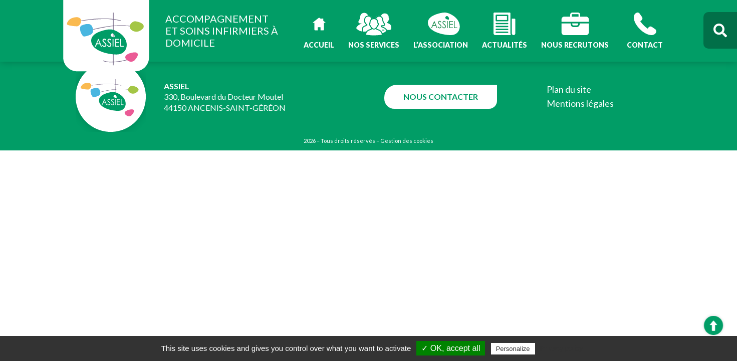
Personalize (513, 348)
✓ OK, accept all (450, 348)
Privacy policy (561, 348)
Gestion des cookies (406, 140)
